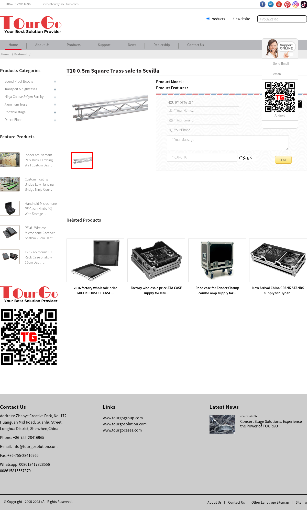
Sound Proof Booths (19, 81)
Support (104, 44)
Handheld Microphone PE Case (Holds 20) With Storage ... (41, 208)
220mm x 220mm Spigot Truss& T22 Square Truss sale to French (131, 225)
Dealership (162, 44)
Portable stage (15, 112)
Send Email (281, 63)
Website (243, 18)
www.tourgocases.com (122, 430)
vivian (277, 74)
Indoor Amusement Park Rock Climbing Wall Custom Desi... (39, 160)
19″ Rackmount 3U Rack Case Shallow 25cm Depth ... (38, 257)
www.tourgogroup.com (123, 417)
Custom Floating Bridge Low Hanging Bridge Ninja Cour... (39, 184)
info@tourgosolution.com (35, 446)
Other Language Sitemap (270, 502)
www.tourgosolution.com (125, 423)
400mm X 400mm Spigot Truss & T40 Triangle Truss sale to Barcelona (129, 231)
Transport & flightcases (21, 89)
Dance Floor (13, 119)
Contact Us (195, 44)
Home (13, 44)
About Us (42, 44)
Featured (20, 54)
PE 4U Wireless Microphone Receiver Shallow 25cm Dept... (40, 232)
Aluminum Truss (16, 104)
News (132, 44)
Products (218, 18)
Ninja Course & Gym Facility (24, 96)
